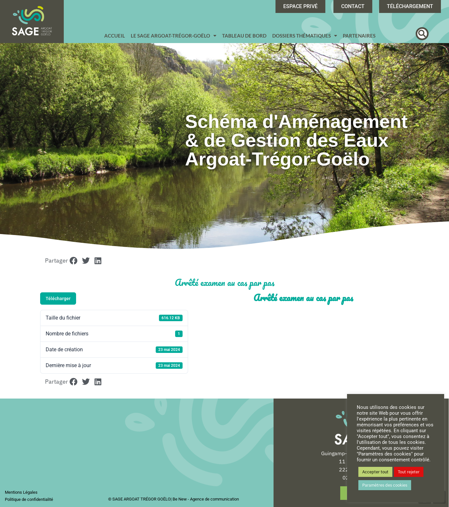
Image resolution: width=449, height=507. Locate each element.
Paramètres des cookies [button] (384, 485)
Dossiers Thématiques (304, 35)
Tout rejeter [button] (409, 472)
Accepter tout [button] (375, 472)
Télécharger (58, 298)
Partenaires (359, 36)
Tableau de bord (244, 36)
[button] (422, 33)
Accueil (114, 36)
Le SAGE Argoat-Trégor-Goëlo (173, 35)
